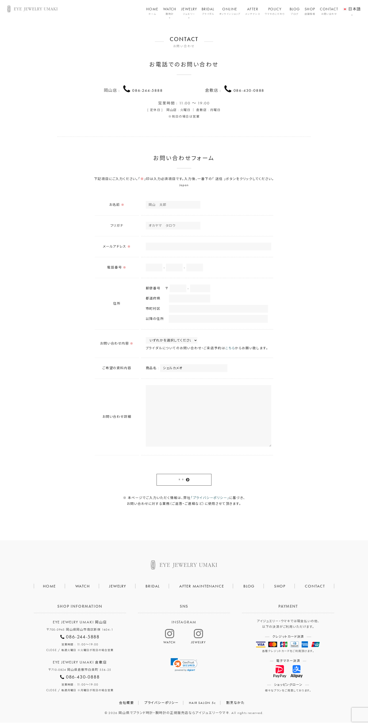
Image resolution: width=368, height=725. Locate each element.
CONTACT (329, 11)
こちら (230, 349)
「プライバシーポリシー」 (210, 500)
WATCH (169, 11)
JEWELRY (189, 11)
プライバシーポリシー (161, 705)
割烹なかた (235, 705)
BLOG (295, 11)
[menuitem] (351, 6)
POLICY (275, 11)
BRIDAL (208, 11)
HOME (152, 11)
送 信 (181, 481)
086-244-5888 (147, 90)
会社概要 (126, 705)
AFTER (252, 11)
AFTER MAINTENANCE (201, 588)
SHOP (310, 11)
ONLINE (230, 11)
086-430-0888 (249, 90)
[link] (184, 667)
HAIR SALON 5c (202, 705)
